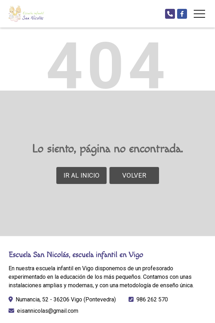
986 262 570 (152, 299)
